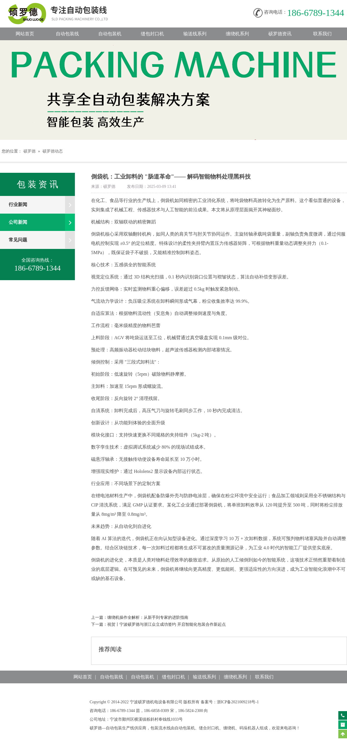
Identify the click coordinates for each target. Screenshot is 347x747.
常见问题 (42, 240)
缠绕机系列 (237, 33)
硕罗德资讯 (279, 33)
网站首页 (25, 33)
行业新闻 (42, 204)
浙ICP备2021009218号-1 (238, 702)
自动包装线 (63, 6)
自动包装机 (109, 33)
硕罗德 (29, 151)
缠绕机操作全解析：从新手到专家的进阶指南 (147, 617)
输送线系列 (194, 33)
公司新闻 (42, 222)
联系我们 (322, 33)
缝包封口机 (152, 33)
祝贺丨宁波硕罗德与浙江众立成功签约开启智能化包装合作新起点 (166, 624)
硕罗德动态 (53, 151)
